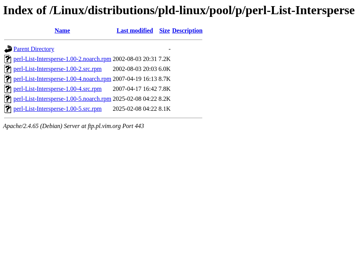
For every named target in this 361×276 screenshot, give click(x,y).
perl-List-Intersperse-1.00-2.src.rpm (57, 69)
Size (164, 30)
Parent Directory (33, 49)
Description (187, 30)
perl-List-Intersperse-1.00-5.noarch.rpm (62, 98)
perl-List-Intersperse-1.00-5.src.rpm (57, 108)
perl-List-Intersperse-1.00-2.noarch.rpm (62, 59)
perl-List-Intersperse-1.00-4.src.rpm (57, 88)
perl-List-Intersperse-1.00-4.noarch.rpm (62, 79)
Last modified (135, 30)
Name (62, 30)
